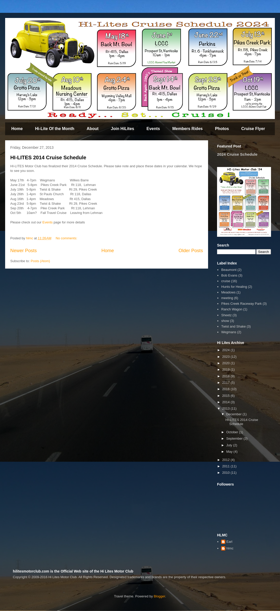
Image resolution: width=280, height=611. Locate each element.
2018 (226, 376)
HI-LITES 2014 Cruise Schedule (48, 157)
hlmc (229, 548)
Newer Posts (23, 250)
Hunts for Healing (234, 287)
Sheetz (226, 315)
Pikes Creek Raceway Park (241, 304)
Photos (222, 128)
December (234, 414)
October (232, 432)
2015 (226, 396)
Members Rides (187, 128)
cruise (225, 281)
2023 (226, 357)
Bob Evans (229, 275)
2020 (226, 363)
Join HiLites (122, 128)
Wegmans (228, 332)
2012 (226, 460)
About (92, 128)
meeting (227, 298)
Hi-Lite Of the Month (54, 128)
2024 (226, 350)
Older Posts (191, 250)
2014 (226, 402)
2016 (226, 389)
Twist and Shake (233, 326)
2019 (226, 369)
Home (17, 128)
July (229, 445)
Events (153, 128)
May (230, 452)
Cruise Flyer (253, 128)
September (235, 438)
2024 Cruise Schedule (237, 154)
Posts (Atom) (40, 261)
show (225, 321)
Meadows (228, 292)
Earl (229, 542)
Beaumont (228, 270)
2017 (226, 383)
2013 (226, 408)
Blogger (159, 596)
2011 (226, 466)
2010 (226, 473)
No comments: (67, 238)
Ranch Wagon (231, 309)
